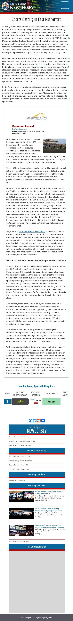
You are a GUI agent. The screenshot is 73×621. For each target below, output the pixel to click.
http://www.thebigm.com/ (19, 129)
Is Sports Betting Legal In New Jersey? (22, 441)
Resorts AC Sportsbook (17, 480)
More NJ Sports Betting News (19, 542)
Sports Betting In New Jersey (19, 437)
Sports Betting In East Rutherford (20, 461)
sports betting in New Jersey (32, 231)
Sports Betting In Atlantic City (19, 456)
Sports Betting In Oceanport (19, 469)
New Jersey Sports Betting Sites (20, 445)
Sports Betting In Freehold (18, 465)
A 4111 (39, 64)
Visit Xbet (51, 401)
